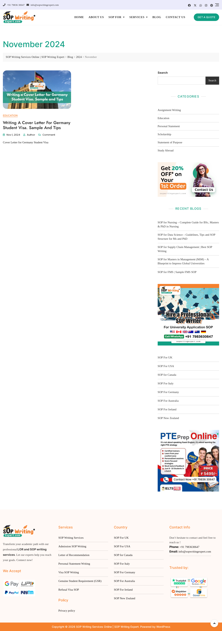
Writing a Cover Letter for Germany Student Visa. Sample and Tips (36, 125)
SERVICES (137, 17)
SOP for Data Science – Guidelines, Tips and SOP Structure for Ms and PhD (186, 236)
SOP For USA (166, 366)
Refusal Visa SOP (68, 589)
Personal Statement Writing (74, 563)
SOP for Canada (167, 374)
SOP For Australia (124, 581)
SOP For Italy (166, 383)
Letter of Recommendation (73, 555)
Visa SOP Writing (68, 572)
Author (31, 135)
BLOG (156, 17)
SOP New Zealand (168, 418)
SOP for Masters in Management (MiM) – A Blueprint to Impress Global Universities (183, 261)
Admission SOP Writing (72, 546)
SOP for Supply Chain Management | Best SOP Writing (185, 249)
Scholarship (164, 134)
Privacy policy (66, 610)
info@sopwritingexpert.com (43, 4)
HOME (79, 17)
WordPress (163, 626)
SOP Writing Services (71, 537)
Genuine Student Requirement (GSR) (80, 581)
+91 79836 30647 (14, 4)
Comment (48, 135)
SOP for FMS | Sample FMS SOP (177, 272)
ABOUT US (96, 17)
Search (163, 72)
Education (10, 115)
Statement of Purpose (170, 142)
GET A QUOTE (206, 17)
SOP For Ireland (167, 409)
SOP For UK (165, 357)
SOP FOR (115, 17)
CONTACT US (175, 17)
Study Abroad (166, 150)
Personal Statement (169, 126)
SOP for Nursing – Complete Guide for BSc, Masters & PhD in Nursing (188, 224)
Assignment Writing (169, 110)
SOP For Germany (168, 392)
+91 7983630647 (184, 547)
